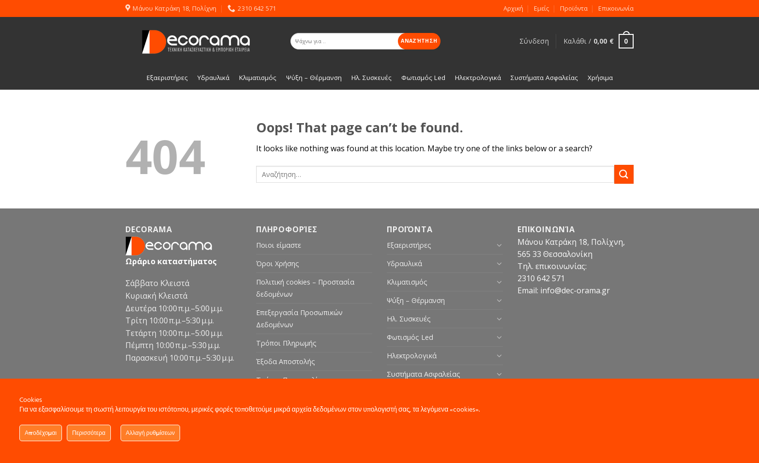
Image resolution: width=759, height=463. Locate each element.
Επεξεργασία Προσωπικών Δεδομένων (299, 318)
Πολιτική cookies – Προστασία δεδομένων (305, 288)
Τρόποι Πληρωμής (286, 343)
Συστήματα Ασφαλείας (423, 374)
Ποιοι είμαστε (278, 245)
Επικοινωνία (616, 8)
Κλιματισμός (407, 282)
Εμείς (541, 8)
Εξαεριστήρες (409, 245)
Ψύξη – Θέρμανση (416, 300)
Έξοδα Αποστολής (285, 361)
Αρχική (513, 8)
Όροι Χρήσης (277, 263)
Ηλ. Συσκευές (409, 318)
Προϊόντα (574, 8)
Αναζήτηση (419, 40)
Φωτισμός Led (410, 337)
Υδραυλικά (404, 263)
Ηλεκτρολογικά (412, 355)
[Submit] (624, 174)
